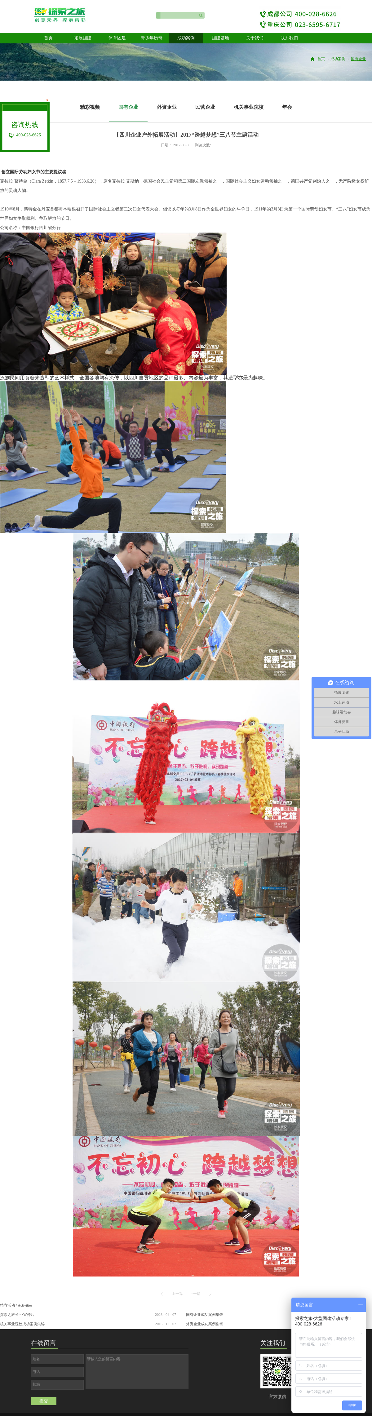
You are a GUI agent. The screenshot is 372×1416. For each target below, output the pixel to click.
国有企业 (358, 59)
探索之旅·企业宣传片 (17, 1314)
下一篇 (195, 1293)
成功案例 (337, 59)
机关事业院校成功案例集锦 (22, 1324)
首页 (48, 38)
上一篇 (177, 1293)
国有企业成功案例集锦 (204, 1314)
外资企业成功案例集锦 (204, 1324)
